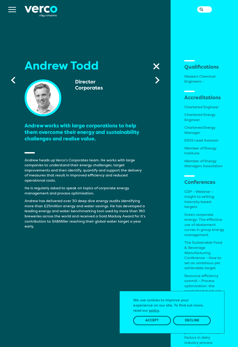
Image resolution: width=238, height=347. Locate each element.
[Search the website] (200, 17)
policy (154, 310)
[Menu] (12, 18)
